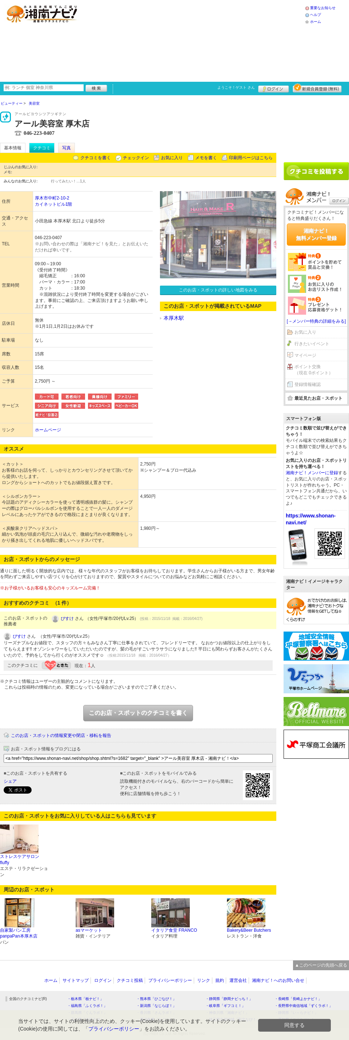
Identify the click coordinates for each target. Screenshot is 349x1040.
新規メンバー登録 (317, 88)
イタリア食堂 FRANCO (174, 930)
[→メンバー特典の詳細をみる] (316, 321)
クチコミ (42, 147)
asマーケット (89, 930)
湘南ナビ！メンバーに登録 (312, 472)
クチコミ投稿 (130, 980)
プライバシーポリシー (170, 980)
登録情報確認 (307, 384)
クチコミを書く (95, 157)
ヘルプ (315, 15)
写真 (66, 147)
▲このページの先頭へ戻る (321, 965)
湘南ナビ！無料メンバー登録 (316, 234)
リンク (203, 980)
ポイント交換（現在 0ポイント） (313, 369)
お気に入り (172, 157)
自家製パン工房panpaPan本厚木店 (18, 933)
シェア (10, 781)
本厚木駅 (174, 318)
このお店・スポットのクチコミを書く (138, 713)
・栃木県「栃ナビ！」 (85, 999)
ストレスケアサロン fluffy (19, 859)
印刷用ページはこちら (251, 157)
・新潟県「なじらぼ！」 (156, 1006)
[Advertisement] (146, 40)
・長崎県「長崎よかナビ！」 (298, 999)
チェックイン (136, 157)
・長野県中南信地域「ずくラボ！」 (303, 1006)
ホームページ (48, 429)
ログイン (273, 88)
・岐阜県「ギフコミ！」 (225, 1006)
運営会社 (238, 980)
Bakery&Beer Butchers (249, 930)
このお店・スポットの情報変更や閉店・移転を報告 (61, 735)
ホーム (315, 22)
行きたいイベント (311, 343)
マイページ (305, 355)
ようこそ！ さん (236, 87)
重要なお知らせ (323, 8)
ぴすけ (67, 618)
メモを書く (206, 157)
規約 (219, 980)
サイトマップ (76, 980)
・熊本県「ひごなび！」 (156, 999)
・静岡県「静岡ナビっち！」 (229, 999)
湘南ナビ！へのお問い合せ (278, 980)
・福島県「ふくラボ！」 (87, 1006)
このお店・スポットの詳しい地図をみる (218, 290)
